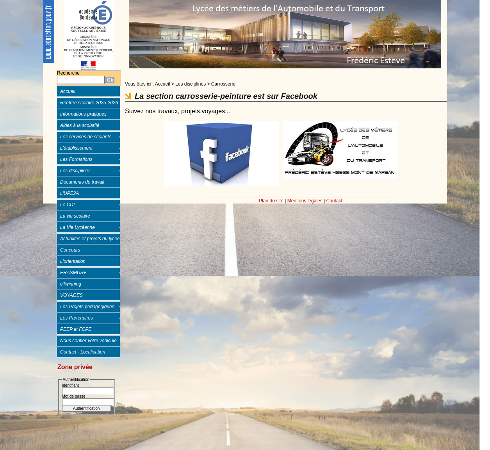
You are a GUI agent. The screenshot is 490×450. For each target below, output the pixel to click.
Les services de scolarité (85, 136)
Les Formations (76, 159)
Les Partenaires (76, 318)
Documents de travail (82, 182)
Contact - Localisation (82, 352)
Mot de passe (74, 396)
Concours (70, 250)
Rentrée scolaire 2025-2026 (89, 102)
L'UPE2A (69, 193)
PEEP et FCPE (75, 329)
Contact (334, 201)
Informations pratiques (83, 114)
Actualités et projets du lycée (90, 238)
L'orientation (73, 261)
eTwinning (70, 284)
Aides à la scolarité (80, 125)
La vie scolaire (75, 216)
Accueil (67, 91)
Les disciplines (75, 170)
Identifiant (70, 385)
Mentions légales (305, 201)
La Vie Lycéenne (77, 227)
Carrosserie (223, 84)
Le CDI (67, 204)
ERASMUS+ (73, 272)
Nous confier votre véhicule (88, 340)
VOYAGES (71, 295)
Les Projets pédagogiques (87, 306)
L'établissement (76, 148)
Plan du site (271, 201)
